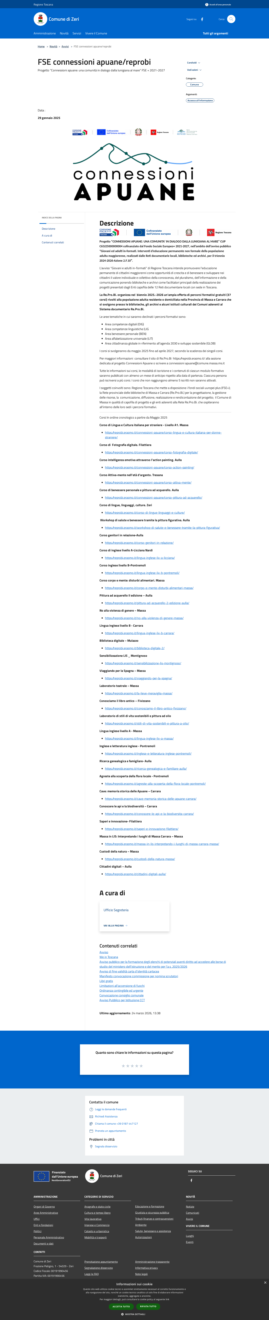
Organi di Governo (44, 1206)
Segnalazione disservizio (98, 1268)
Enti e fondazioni (43, 1225)
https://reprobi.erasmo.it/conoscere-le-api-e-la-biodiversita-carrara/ (149, 813)
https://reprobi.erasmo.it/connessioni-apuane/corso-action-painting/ (149, 467)
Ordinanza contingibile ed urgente (121, 990)
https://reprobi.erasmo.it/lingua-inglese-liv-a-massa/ (139, 738)
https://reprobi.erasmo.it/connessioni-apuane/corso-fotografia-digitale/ (151, 452)
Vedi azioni (195, 70)
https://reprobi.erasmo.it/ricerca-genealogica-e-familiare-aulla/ (146, 768)
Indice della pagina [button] (52, 217)
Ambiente (141, 1225)
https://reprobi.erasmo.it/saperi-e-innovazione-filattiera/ (141, 828)
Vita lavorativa (92, 1219)
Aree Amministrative (46, 1213)
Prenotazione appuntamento (101, 1262)
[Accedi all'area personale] (218, 5)
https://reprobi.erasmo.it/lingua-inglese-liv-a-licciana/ (140, 557)
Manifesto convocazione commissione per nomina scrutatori (139, 976)
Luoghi (190, 1236)
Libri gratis (106, 981)
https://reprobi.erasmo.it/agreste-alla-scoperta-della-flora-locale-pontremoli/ (155, 783)
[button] (134, 1314)
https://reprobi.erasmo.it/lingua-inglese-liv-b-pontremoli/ (142, 573)
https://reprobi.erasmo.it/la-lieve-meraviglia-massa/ (138, 693)
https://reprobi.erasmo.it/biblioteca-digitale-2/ (135, 648)
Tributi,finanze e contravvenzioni (154, 1219)
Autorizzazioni (143, 1237)
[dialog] (134, 1299)
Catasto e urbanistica (96, 1231)
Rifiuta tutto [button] (148, 1306)
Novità (53, 46)
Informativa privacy (146, 1268)
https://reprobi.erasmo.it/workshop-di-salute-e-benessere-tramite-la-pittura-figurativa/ (162, 527)
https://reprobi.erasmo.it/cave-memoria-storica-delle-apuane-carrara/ (150, 798)
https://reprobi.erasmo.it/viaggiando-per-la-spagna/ (138, 678)
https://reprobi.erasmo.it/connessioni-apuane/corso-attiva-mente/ (148, 482)
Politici (38, 1231)
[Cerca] (231, 19)
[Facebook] (200, 19)
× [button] (265, 1282)
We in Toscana (109, 957)
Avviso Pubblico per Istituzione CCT (122, 1000)
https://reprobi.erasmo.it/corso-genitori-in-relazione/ (139, 542)
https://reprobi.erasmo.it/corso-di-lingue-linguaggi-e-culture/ (145, 512)
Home (41, 46)
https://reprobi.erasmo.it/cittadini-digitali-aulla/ (135, 874)
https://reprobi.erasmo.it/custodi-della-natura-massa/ (140, 859)
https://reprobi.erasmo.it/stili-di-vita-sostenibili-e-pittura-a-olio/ (147, 723)
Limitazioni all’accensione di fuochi (122, 985)
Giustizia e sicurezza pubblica (152, 1212)
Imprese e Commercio (96, 1225)
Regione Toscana (43, 4)
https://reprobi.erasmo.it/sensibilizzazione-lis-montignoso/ (143, 663)
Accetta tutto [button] (121, 1306)
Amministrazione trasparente (152, 1262)
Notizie (190, 1206)
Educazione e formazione (149, 1206)
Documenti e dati (44, 1243)
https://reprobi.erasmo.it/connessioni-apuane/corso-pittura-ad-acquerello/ (153, 497)
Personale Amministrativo (49, 1237)
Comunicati (192, 1213)
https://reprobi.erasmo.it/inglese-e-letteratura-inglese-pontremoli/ (148, 753)
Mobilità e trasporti (95, 1237)
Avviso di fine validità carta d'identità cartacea (129, 971)
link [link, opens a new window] (167, 1299)
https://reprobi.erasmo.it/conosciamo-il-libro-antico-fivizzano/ (145, 708)
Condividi (194, 63)
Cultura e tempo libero (97, 1213)
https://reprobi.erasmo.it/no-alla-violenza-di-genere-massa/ (144, 618)
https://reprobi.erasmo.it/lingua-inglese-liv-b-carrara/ (139, 633)
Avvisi (65, 46)
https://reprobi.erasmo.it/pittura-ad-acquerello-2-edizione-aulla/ (147, 603)
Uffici (37, 1219)
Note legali (141, 1274)
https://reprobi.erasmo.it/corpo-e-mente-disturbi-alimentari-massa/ (149, 588)
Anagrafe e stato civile (97, 1206)
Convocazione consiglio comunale (122, 995)
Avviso (104, 952)
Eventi (190, 1242)
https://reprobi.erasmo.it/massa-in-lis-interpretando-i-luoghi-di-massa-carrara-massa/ (162, 844)
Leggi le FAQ (91, 1274)
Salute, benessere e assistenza (153, 1231)
